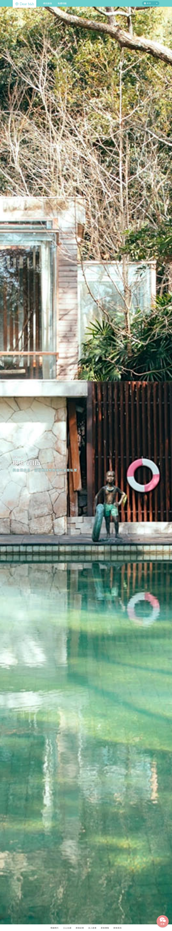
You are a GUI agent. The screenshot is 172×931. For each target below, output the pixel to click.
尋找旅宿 (47, 3)
